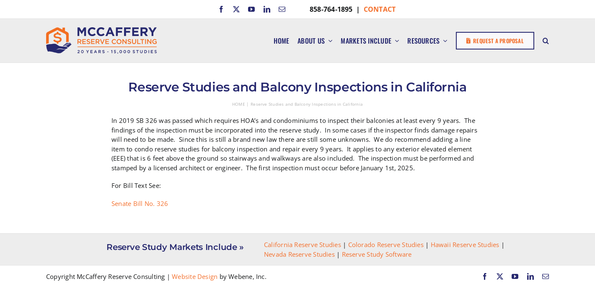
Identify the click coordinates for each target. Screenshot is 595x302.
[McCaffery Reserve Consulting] (101, 30)
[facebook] (221, 9)
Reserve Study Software (377, 254)
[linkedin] (267, 9)
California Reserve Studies (302, 244)
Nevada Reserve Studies (299, 254)
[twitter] (236, 9)
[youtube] (251, 9)
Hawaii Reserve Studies (465, 244)
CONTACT (380, 9)
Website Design (194, 276)
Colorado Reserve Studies (386, 244)
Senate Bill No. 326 (139, 203)
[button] (546, 41)
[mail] (282, 9)
